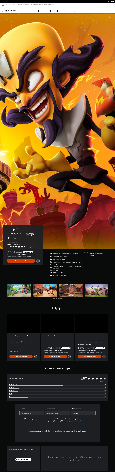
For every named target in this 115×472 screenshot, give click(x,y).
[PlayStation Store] (9, 9)
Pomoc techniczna (48, 4)
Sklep (40, 4)
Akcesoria (25, 4)
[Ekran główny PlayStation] (3, 4)
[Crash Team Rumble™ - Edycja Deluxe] (19, 289)
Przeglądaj (74, 9)
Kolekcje (48, 9)
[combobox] (31, 411)
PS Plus (19, 4)
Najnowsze (40, 9)
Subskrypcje (65, 9)
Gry (6, 4)
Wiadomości (34, 4)
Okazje (56, 9)
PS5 (10, 4)
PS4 (14, 4)
